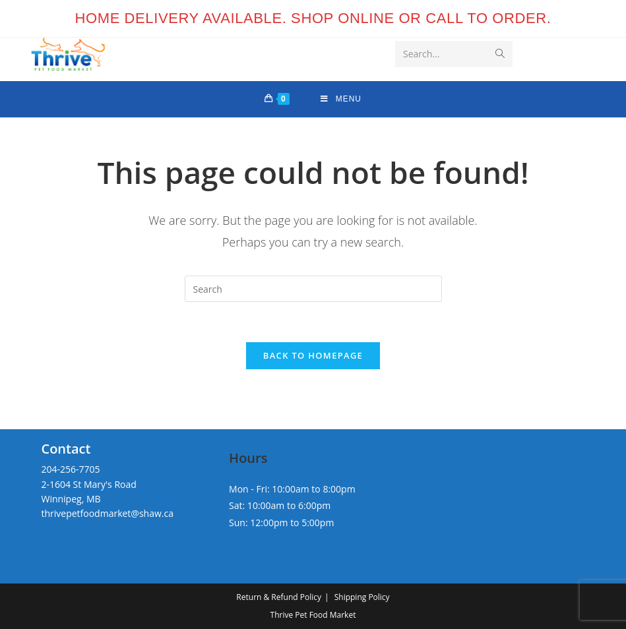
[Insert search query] (313, 289)
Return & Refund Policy (278, 597)
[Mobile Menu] (341, 99)
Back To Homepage (313, 355)
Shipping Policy (362, 597)
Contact (65, 449)
